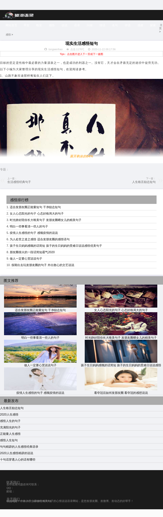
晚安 (40, 25)
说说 (67, 25)
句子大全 (47, 508)
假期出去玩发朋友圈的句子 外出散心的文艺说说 (42, 272)
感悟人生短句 (9, 448)
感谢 (147, 25)
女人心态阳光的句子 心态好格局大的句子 (37, 221)
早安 (27, 25)
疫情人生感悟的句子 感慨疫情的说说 (34, 240)
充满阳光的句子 (10, 435)
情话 (107, 25)
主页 (8, 42)
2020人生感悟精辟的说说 (16, 460)
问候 (94, 25)
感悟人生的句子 (10, 428)
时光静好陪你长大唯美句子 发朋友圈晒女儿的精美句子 (45, 227)
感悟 (54, 25)
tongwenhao (55, 57)
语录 (80, 25)
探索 (9, 35)
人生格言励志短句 (144, 189)
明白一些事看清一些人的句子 (29, 234)
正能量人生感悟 (10, 441)
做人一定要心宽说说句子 (26, 266)
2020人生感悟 (9, 422)
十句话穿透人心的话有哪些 (17, 467)
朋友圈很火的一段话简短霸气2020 (32, 259)
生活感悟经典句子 (19, 189)
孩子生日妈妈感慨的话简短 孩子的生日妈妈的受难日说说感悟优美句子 (56, 253)
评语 (134, 25)
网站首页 (11, 25)
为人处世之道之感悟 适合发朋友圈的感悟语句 (39, 247)
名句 (121, 25)
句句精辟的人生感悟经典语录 (19, 454)
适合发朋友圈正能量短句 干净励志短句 (35, 214)
